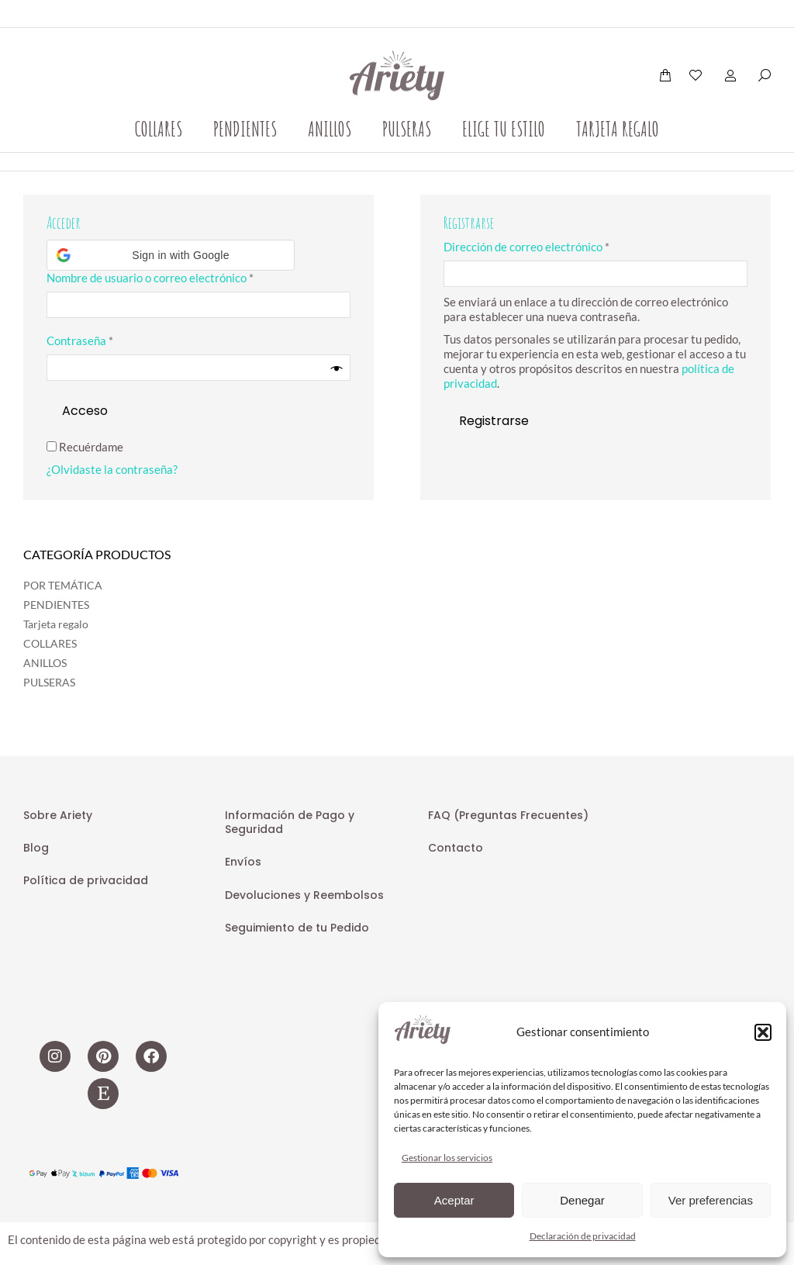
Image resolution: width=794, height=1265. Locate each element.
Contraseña (109, 340)
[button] (763, 1032)
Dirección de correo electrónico (556, 247)
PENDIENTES (56, 604)
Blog (36, 847)
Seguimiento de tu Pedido (297, 927)
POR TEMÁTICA (62, 585)
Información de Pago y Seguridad (289, 822)
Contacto (455, 847)
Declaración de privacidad (583, 1236)
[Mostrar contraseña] (337, 368)
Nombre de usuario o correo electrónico (179, 278)
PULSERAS (49, 682)
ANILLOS (45, 662)
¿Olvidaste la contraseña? (112, 469)
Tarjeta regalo (55, 624)
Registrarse (494, 421)
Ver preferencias (710, 1200)
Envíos (243, 861)
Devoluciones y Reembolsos (304, 895)
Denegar (582, 1200)
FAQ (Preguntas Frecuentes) (508, 815)
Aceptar (454, 1200)
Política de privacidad (85, 880)
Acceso (85, 411)
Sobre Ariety (57, 815)
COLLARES (50, 643)
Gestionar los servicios (447, 1157)
